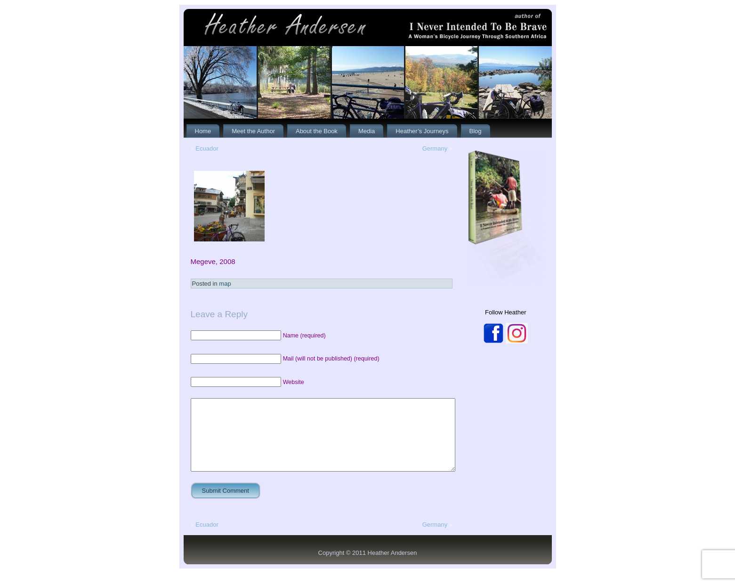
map (225, 283)
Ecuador (206, 148)
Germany (434, 148)
